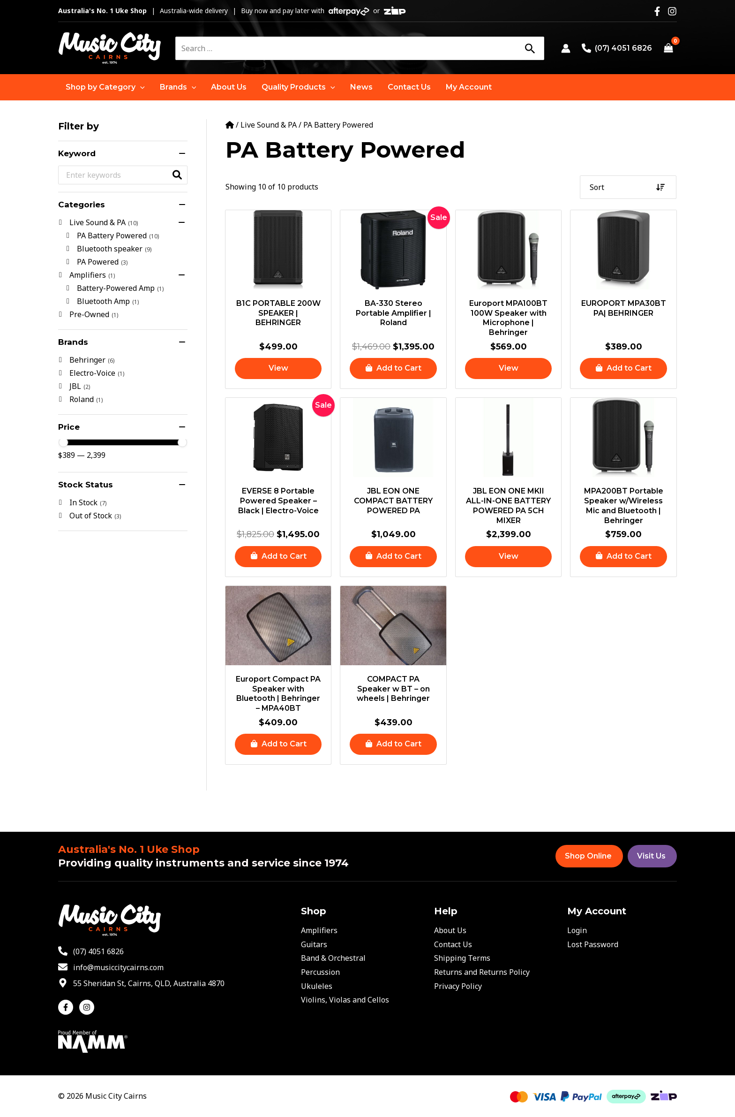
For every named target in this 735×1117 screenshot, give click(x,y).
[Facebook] (657, 11)
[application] (140, 87)
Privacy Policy (458, 986)
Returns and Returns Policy (482, 972)
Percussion (320, 972)
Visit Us (651, 855)
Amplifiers (319, 930)
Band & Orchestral (333, 958)
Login (577, 930)
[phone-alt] (91, 951)
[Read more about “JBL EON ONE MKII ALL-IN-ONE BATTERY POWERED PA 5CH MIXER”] (508, 556)
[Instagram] (672, 11)
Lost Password (592, 944)
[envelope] (111, 967)
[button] (105, 87)
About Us (450, 930)
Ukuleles (316, 986)
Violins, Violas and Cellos (345, 1000)
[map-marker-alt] (141, 983)
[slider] (63, 442)
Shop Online (588, 855)
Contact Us (453, 944)
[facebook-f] (67, 1007)
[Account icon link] (565, 48)
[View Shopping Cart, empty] (668, 48)
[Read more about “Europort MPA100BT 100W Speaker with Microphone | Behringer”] (508, 368)
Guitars (314, 944)
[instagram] (88, 1007)
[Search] (530, 48)
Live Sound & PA (268, 125)
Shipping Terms (462, 958)
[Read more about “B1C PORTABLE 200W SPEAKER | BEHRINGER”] (278, 368)
